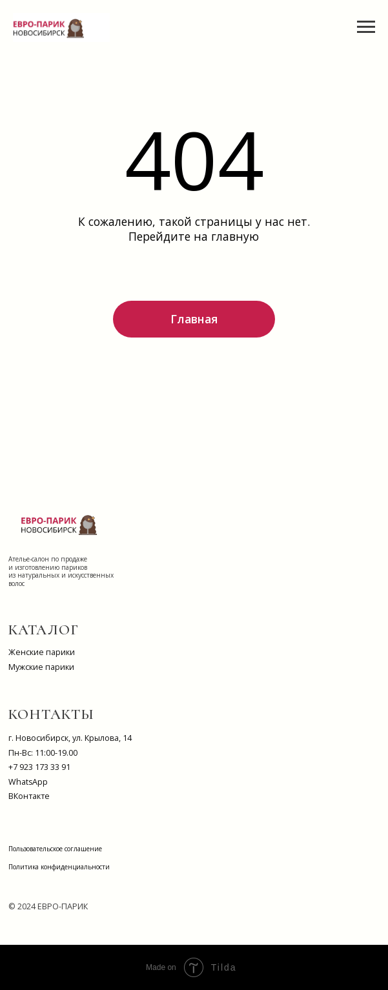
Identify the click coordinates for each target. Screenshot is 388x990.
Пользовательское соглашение (55, 848)
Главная (194, 319)
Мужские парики (41, 667)
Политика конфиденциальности (59, 866)
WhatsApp (28, 781)
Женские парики (41, 652)
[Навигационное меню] (366, 27)
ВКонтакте (29, 796)
